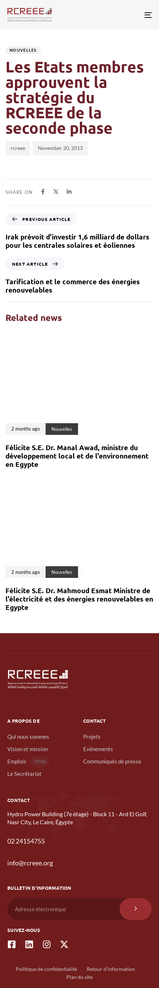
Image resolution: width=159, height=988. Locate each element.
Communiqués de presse (112, 761)
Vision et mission (27, 749)
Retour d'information (111, 969)
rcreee (18, 148)
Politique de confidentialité (46, 969)
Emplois (28, 761)
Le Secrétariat (24, 773)
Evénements (98, 749)
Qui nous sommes (28, 736)
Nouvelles (23, 50)
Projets (92, 736)
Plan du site (79, 977)
